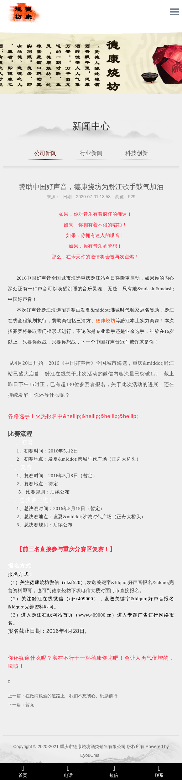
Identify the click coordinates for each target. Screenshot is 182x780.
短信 (114, 771)
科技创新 (136, 153)
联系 (159, 771)
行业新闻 (91, 153)
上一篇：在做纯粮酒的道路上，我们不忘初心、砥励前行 (62, 695)
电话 (68, 771)
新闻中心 (91, 126)
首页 (22, 771)
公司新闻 (45, 153)
